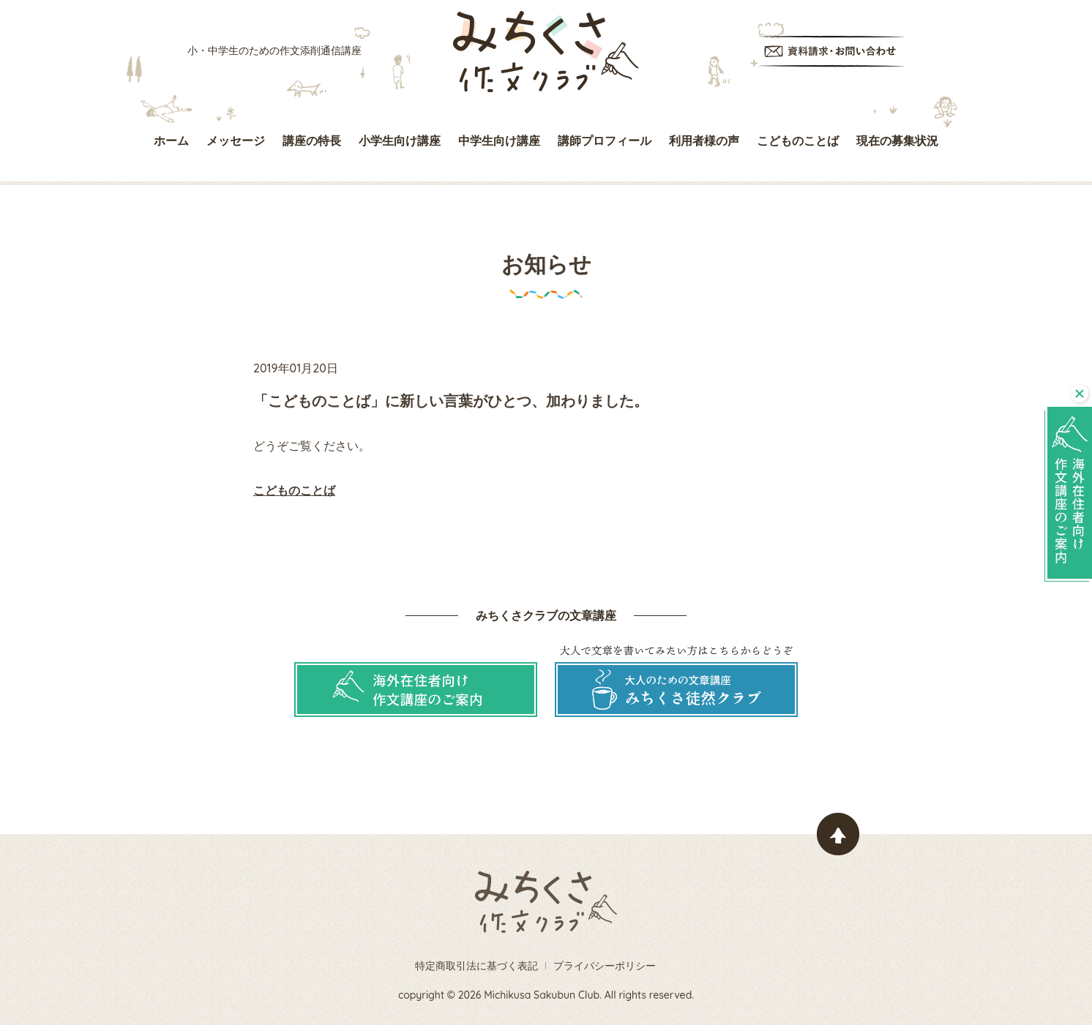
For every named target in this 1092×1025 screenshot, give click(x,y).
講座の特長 (312, 140)
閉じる (1079, 393)
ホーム (171, 140)
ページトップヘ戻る (838, 834)
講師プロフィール (604, 140)
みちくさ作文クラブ (546, 51)
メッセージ (235, 140)
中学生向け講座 (499, 140)
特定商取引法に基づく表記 (476, 965)
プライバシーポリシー (604, 965)
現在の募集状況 (897, 140)
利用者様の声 (704, 140)
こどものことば (798, 140)
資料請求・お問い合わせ (831, 51)
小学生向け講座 (400, 140)
